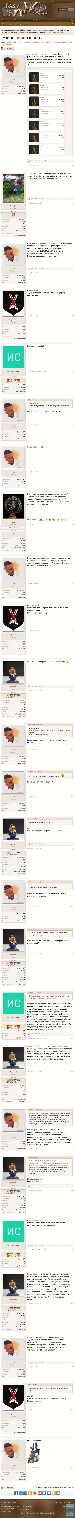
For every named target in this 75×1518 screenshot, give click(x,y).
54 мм (20, 42)
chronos (27, 42)
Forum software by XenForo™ (16, 1506)
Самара (22, 228)
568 (23, 329)
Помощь (68, 1502)
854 (23, 89)
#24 (72, 1409)
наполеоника (45, 42)
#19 (72, 1149)
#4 (73, 315)
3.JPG (42, 97)
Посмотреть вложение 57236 (46, 998)
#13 (72, 796)
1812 (14, 42)
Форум (63, 9)
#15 (72, 906)
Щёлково (22, 711)
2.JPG (42, 85)
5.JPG (42, 121)
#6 (73, 425)
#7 (73, 472)
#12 (72, 749)
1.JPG (42, 73)
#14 (72, 848)
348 (23, 221)
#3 (73, 273)
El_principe (13, 320)
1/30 (8, 42)
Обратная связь (59, 1502)
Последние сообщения (23, 24)
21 (24, 224)
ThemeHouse (26, 1510)
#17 (72, 1038)
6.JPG (42, 133)
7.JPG (42, 145)
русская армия (7, 44)
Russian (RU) (15, 1502)
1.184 (23, 387)
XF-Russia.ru (10, 1508)
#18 (72, 1071)
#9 (73, 583)
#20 (72, 1190)
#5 (73, 371)
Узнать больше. (58, 32)
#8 (73, 524)
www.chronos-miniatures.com (46, 519)
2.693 (23, 541)
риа (70, 42)
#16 (72, 954)
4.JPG (42, 109)
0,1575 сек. (29, 1513)
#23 (72, 1367)
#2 (73, 203)
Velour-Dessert (5, 1502)
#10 (72, 630)
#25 (72, 1467)
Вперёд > (10, 48)
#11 (72, 690)
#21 (72, 1250)
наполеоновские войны (59, 42)
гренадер (35, 42)
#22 (72, 1303)
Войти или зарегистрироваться (61, 2)
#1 (73, 165)
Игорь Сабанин (13, 371)
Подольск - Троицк (19, 545)
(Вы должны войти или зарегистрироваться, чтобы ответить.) (54, 1487)
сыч (13, 79)
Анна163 (13, 206)
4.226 (23, 702)
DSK (13, 522)
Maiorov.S (13, 687)
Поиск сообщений (7, 24)
